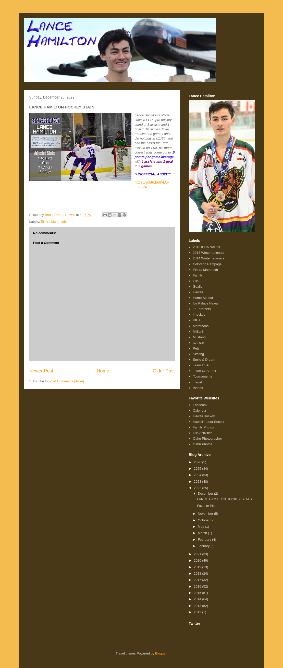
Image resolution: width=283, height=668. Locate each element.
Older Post (164, 370)
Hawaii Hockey (204, 416)
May (201, 526)
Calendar (199, 410)
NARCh (198, 343)
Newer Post (41, 370)
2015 (198, 593)
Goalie (198, 286)
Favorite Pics (206, 506)
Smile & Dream (204, 359)
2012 (198, 612)
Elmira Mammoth (53, 222)
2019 (198, 567)
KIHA (197, 320)
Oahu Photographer (207, 438)
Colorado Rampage (207, 264)
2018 (198, 573)
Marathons (200, 326)
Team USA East (204, 371)
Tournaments (202, 376)
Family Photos (203, 427)
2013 (198, 606)
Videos (198, 388)
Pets (196, 348)
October (204, 520)
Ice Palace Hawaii (206, 303)
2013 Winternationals (208, 253)
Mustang (199, 337)
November (206, 514)
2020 (198, 560)
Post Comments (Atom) (67, 381)
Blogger (160, 653)
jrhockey (199, 314)
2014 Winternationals (208, 258)
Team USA (201, 365)
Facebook (200, 405)
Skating (198, 354)
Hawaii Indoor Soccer (209, 422)
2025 (198, 468)
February (205, 539)
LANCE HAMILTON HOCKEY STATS (224, 499)
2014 (198, 599)
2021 (198, 554)
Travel (197, 382)
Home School (203, 298)
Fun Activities (203, 433)
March (203, 533)
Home (103, 370)
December (206, 493)
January (204, 546)
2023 (198, 481)
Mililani (198, 331)
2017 (198, 580)
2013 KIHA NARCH (207, 247)
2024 (198, 475)
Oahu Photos (202, 444)
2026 (198, 462)
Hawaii (198, 292)
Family (198, 275)
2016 (198, 586)
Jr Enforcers (202, 309)
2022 (198, 488)
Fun (196, 281)
